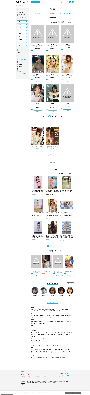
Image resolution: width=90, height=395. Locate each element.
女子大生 (66, 349)
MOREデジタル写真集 (58, 315)
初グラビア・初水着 (42, 357)
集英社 (63, 309)
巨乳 (42, 332)
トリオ (38, 345)
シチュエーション (21, 39)
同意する (77, 392)
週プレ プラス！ (22, 15)
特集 (17, 55)
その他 (19, 45)
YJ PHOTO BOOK (43, 315)
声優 (60, 349)
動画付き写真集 (50, 321)
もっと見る (70, 283)
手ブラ (34, 357)
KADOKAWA (43, 309)
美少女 (34, 338)
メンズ (51, 357)
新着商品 (18, 52)
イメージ (19, 36)
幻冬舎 (60, 309)
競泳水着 (47, 328)
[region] (45, 393)
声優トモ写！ (33, 323)
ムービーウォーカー (59, 310)
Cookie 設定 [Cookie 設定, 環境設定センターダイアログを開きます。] (61, 392)
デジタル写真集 (21, 12)
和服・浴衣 (60, 328)
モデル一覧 (25, 73)
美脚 (63, 332)
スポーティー (49, 334)
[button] (73, 261)
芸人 (49, 352)
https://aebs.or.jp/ (29, 383)
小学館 (71, 309)
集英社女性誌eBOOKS (35, 317)
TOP (16, 5)
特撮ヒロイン (35, 352)
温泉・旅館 (58, 345)
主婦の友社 (67, 309)
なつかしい (55, 338)
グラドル (34, 349)
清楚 (33, 340)
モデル (54, 349)
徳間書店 (40, 310)
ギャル (67, 334)
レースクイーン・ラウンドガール (39, 351)
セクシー (70, 338)
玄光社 (57, 309)
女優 (48, 349)
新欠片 (44, 310)
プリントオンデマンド (66, 321)
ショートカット (55, 332)
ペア (33, 345)
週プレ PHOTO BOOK (35, 315)
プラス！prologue (42, 321)
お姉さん (40, 338)
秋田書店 (32, 309)
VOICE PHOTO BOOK (57, 321)
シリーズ (19, 27)
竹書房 (37, 310)
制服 (40, 328)
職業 (18, 42)
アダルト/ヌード (63, 352)
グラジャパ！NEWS (22, 17)
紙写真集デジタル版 (35, 321)
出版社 (19, 21)
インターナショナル (59, 334)
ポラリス (38, 323)
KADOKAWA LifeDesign (50, 309)
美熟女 (47, 338)
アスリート (56, 352)
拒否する (69, 392)
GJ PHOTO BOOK (50, 315)
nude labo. (42, 323)
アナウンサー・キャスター (54, 351)
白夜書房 (50, 310)
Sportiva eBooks (53, 317)
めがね (53, 328)
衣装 (18, 30)
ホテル (51, 345)
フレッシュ (41, 334)
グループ (45, 345)
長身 (68, 332)
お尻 (48, 332)
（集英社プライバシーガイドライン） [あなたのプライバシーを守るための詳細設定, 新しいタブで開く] (7, 394)
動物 (57, 357)
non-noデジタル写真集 (67, 315)
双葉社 (54, 310)
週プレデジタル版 (22, 14)
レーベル (19, 24)
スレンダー (35, 332)
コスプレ (34, 328)
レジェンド (43, 352)
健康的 (34, 334)
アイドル (42, 349)
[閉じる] (88, 393)
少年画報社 (33, 310)
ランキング (18, 54)
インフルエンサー (66, 351)
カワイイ (62, 338)
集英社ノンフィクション (44, 317)
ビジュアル (20, 33)
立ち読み (37, 52)
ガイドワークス (38, 309)
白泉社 (47, 310)
